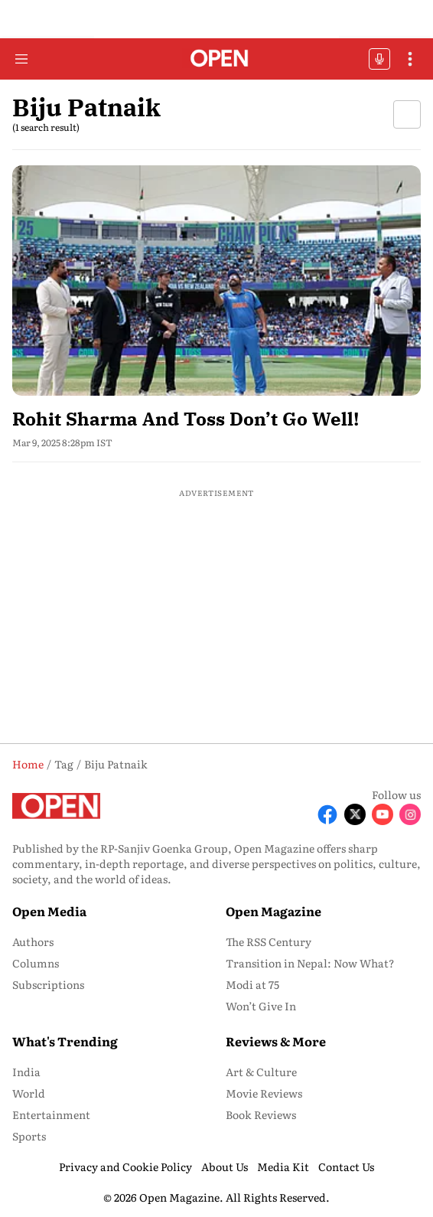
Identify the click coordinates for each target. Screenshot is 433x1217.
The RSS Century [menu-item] (268, 941)
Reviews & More (276, 1041)
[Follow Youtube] (382, 814)
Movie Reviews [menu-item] (264, 1093)
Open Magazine (273, 911)
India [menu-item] (26, 1071)
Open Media (49, 911)
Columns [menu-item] (35, 963)
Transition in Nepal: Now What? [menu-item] (310, 963)
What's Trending (65, 1041)
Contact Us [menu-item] (346, 1166)
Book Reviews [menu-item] (261, 1114)
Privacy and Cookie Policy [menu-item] (125, 1166)
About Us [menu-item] (224, 1166)
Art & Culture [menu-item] (261, 1071)
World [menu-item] (28, 1093)
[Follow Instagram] (410, 814)
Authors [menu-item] (33, 941)
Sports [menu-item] (29, 1136)
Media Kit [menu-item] (283, 1166)
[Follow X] (355, 814)
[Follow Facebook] (327, 814)
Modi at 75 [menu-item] (252, 984)
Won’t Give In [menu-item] (261, 1005)
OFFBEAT (379, 59)
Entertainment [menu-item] (51, 1114)
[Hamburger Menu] (21, 59)
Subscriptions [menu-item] (48, 984)
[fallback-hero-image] (216, 280)
